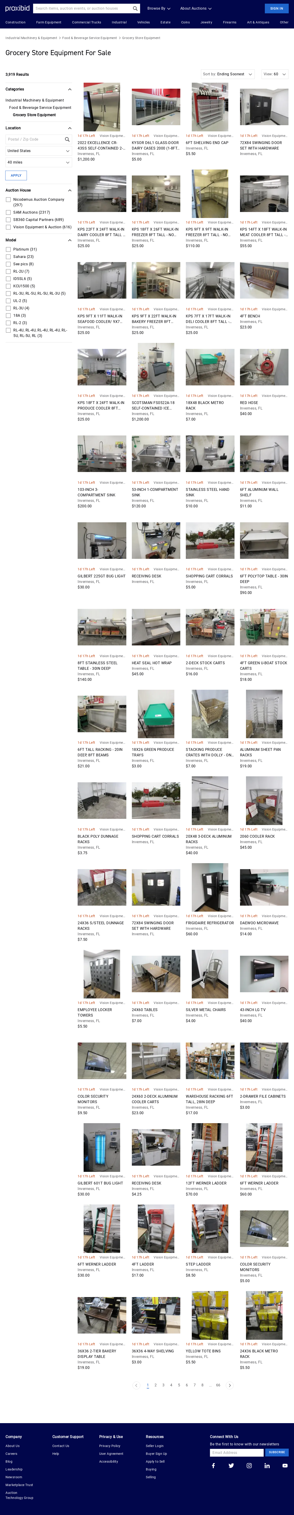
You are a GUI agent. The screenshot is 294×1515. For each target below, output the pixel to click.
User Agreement (111, 1454)
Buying (151, 1469)
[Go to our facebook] (213, 1466)
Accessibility (108, 1461)
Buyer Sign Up (156, 1454)
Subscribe (277, 1452)
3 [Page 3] (163, 1385)
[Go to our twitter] (231, 1466)
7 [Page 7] (195, 1385)
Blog (9, 1461)
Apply (16, 175)
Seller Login (155, 1446)
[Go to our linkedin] (267, 1466)
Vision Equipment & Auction (113, 136)
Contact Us (60, 1446)
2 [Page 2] (156, 1385)
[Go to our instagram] (249, 1466)
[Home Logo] (17, 8)
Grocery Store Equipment (141, 38)
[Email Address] (237, 1453)
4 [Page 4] (171, 1385)
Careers (11, 1454)
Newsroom (14, 1477)
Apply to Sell (155, 1461)
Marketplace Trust (19, 1485)
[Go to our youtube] (285, 1466)
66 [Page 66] (218, 1385)
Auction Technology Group (19, 1495)
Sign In (276, 8)
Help (55, 1454)
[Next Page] (230, 1385)
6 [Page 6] (187, 1385)
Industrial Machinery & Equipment (31, 38)
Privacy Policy (110, 1446)
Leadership (14, 1469)
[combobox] (8, 151)
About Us (13, 1446)
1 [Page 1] (148, 1385)
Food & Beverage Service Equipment (89, 38)
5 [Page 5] (179, 1385)
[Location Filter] (34, 139)
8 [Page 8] (202, 1385)
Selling (151, 1477)
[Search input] (81, 8)
